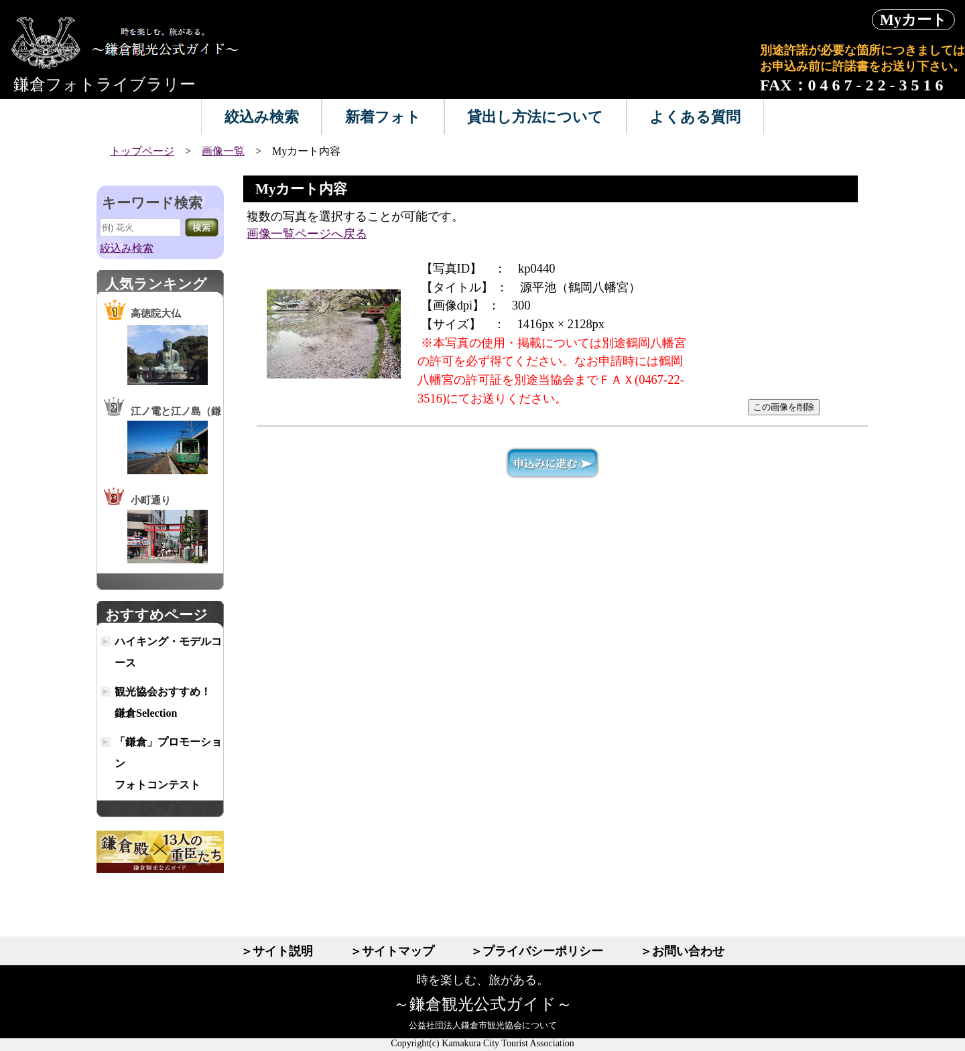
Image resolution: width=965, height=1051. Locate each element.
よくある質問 (695, 117)
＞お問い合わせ (682, 951)
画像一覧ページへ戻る (307, 233)
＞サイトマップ (392, 951)
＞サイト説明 (277, 951)
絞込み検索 (261, 117)
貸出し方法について (535, 117)
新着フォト (383, 117)
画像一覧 (223, 151)
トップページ (142, 151)
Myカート (913, 19)
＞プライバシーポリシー (536, 951)
